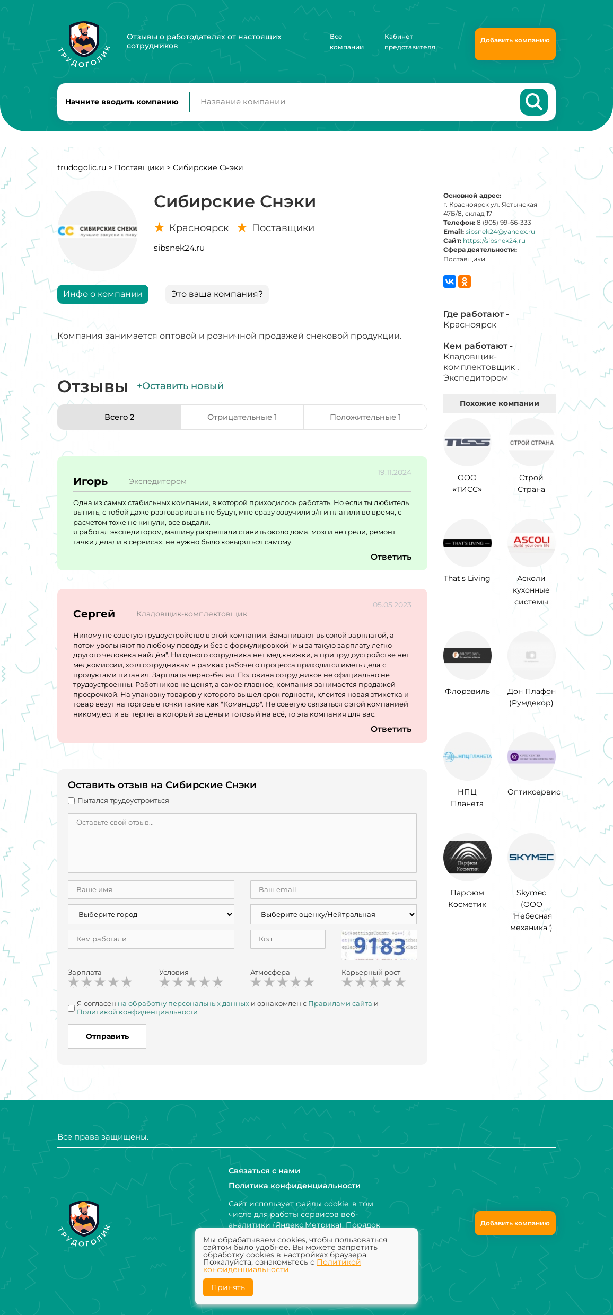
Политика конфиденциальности (293, 1185)
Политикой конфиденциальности (137, 1015)
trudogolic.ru (81, 171)
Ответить (390, 561)
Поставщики (139, 171)
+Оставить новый (180, 389)
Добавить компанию (515, 40)
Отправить (107, 1040)
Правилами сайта (340, 1007)
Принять (228, 1287)
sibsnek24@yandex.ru (500, 236)
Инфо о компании (103, 298)
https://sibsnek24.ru (494, 245)
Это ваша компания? (217, 298)
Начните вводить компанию (122, 104)
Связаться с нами (263, 1171)
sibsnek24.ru (179, 251)
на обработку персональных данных (183, 1007)
